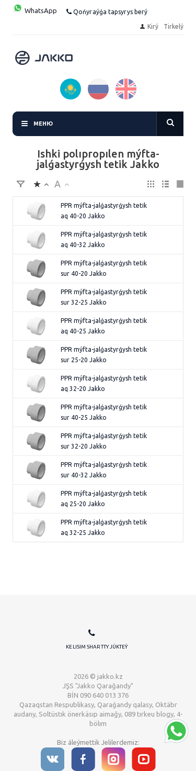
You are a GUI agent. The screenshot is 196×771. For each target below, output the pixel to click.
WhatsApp (35, 10)
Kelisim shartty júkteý (97, 647)
